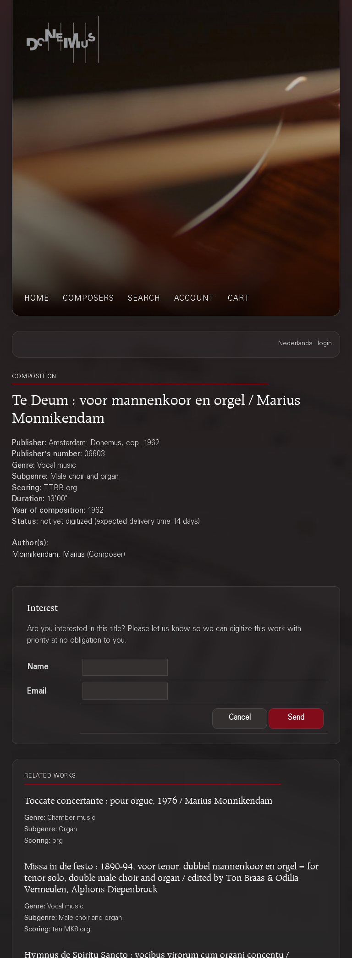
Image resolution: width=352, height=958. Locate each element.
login (325, 344)
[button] (239, 718)
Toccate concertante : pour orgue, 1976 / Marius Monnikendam (148, 798)
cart (239, 299)
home (36, 299)
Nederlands (295, 344)
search (144, 299)
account (194, 299)
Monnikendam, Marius (48, 555)
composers (88, 299)
